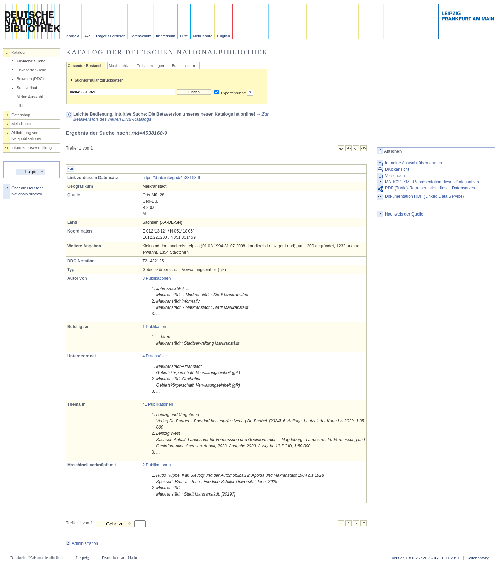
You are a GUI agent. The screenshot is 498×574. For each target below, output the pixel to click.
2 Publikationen (156, 465)
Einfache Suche (31, 61)
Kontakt (72, 36)
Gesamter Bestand (84, 66)
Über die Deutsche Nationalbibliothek (27, 191)
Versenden (395, 175)
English (223, 36)
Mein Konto (203, 36)
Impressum (165, 36)
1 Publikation (154, 326)
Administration (82, 543)
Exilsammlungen (150, 66)
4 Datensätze (154, 356)
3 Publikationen (156, 278)
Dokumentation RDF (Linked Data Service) (424, 196)
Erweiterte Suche (31, 70)
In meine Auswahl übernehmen (413, 163)
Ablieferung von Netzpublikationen (26, 135)
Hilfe (184, 36)
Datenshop (20, 115)
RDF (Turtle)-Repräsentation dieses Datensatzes (430, 188)
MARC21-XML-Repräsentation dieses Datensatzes (432, 181)
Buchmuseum (183, 66)
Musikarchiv (118, 66)
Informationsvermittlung (31, 147)
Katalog (18, 52)
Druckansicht (397, 169)
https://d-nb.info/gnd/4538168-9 (171, 177)
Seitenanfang (477, 558)
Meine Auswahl (30, 97)
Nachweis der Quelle (404, 214)
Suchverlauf (27, 88)
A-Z (87, 36)
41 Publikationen (157, 404)
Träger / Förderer (110, 36)
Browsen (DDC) (30, 79)
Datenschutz (140, 36)
